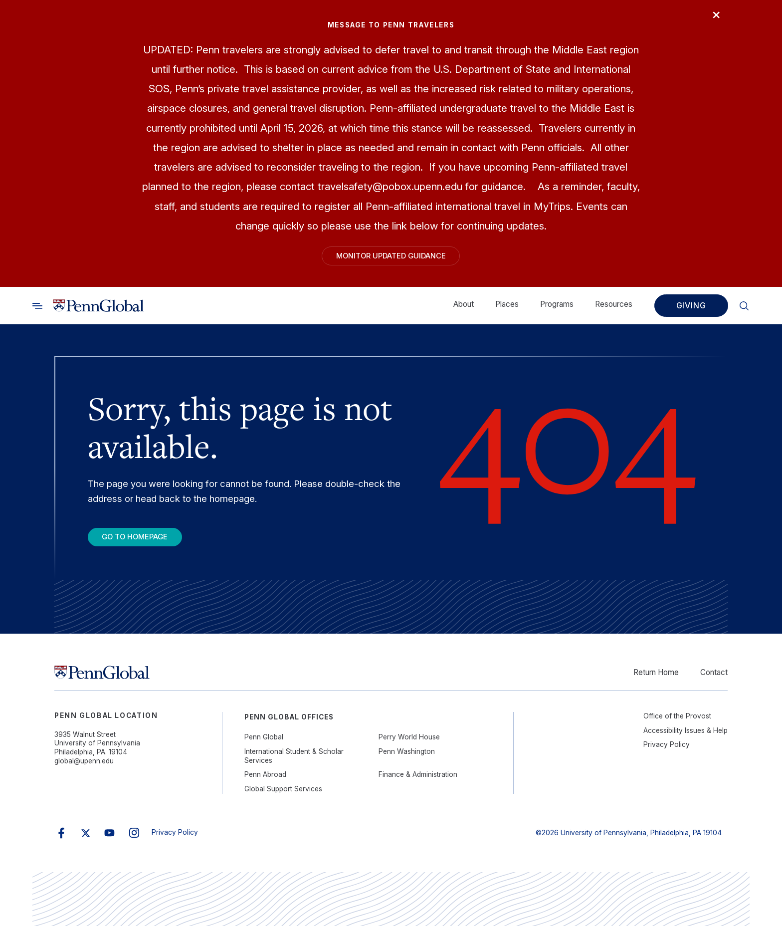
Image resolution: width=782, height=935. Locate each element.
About (463, 308)
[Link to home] (98, 309)
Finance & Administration (418, 783)
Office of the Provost (677, 725)
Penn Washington (407, 760)
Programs (557, 308)
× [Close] (711, 18)
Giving (691, 310)
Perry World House (409, 746)
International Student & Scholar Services (294, 764)
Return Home (656, 681)
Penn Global (263, 746)
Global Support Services (283, 798)
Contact (714, 681)
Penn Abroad (265, 783)
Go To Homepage (145, 543)
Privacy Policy (666, 753)
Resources (613, 308)
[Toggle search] (37, 309)
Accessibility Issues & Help (685, 739)
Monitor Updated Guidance (390, 258)
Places (507, 308)
